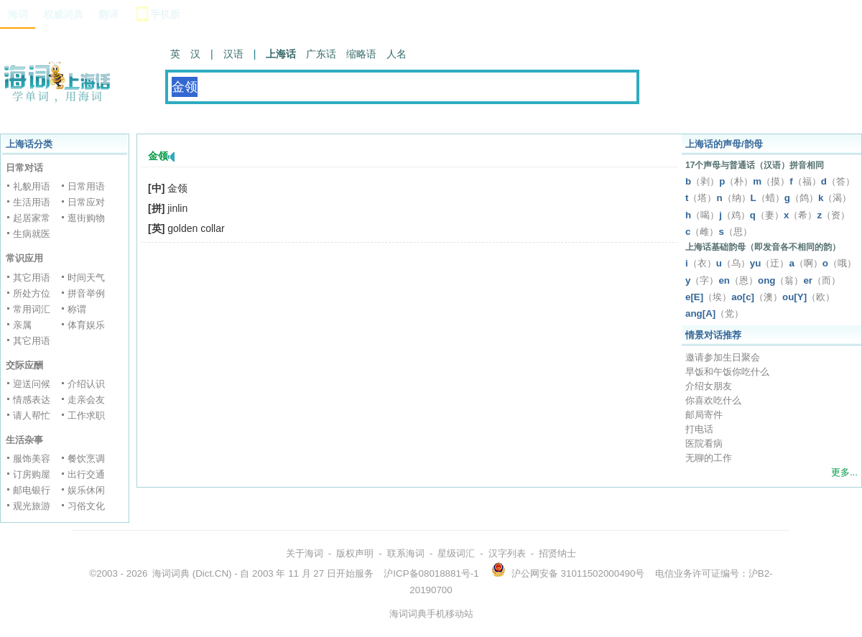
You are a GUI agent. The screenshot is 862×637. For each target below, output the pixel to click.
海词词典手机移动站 (431, 613)
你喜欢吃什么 (713, 400)
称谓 (77, 309)
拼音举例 (86, 293)
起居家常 (31, 218)
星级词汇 (456, 553)
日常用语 (86, 186)
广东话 (321, 54)
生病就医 (31, 233)
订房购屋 (31, 474)
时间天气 (86, 277)
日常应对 (86, 202)
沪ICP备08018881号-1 (431, 573)
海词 (18, 14)
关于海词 (304, 553)
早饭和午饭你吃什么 (727, 371)
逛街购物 (86, 218)
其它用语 (31, 277)
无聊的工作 (708, 457)
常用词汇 (31, 309)
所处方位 (31, 293)
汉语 (233, 54)
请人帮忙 (31, 415)
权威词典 (63, 14)
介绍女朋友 (708, 386)
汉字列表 (507, 553)
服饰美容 (31, 458)
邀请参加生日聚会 (722, 357)
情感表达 (31, 399)
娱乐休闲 (86, 490)
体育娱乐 (86, 325)
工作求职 (86, 415)
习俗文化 (86, 506)
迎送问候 (31, 383)
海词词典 (171, 573)
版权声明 (355, 553)
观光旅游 (31, 506)
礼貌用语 (31, 186)
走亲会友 (86, 399)
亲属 (22, 325)
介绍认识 (86, 383)
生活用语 (31, 202)
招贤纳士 (557, 553)
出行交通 (86, 474)
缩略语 (361, 54)
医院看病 (704, 443)
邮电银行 (31, 490)
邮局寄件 (704, 414)
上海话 (281, 54)
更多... (844, 472)
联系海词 (406, 553)
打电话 (699, 429)
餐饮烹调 (86, 458)
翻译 (108, 14)
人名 (396, 54)
